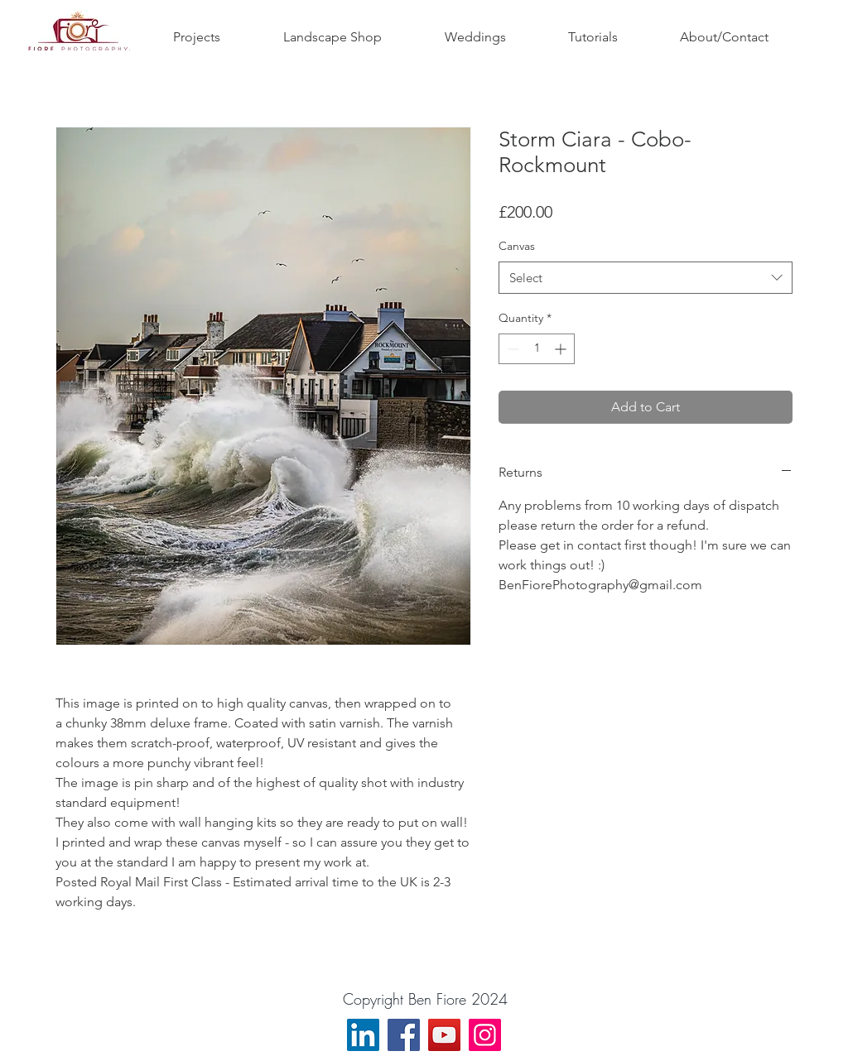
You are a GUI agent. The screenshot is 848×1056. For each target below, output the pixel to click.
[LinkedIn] (363, 1035)
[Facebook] (404, 1035)
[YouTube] (444, 1035)
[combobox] (646, 278)
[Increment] (562, 348)
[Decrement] (511, 348)
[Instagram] (485, 1035)
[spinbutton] (537, 348)
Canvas (517, 245)
